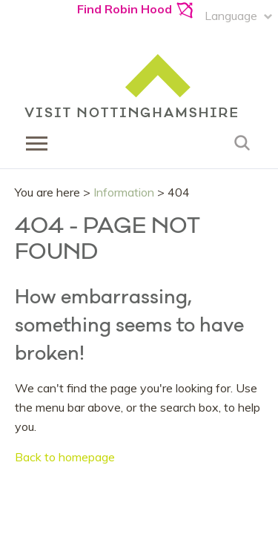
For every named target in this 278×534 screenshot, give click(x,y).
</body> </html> (139, 267)
